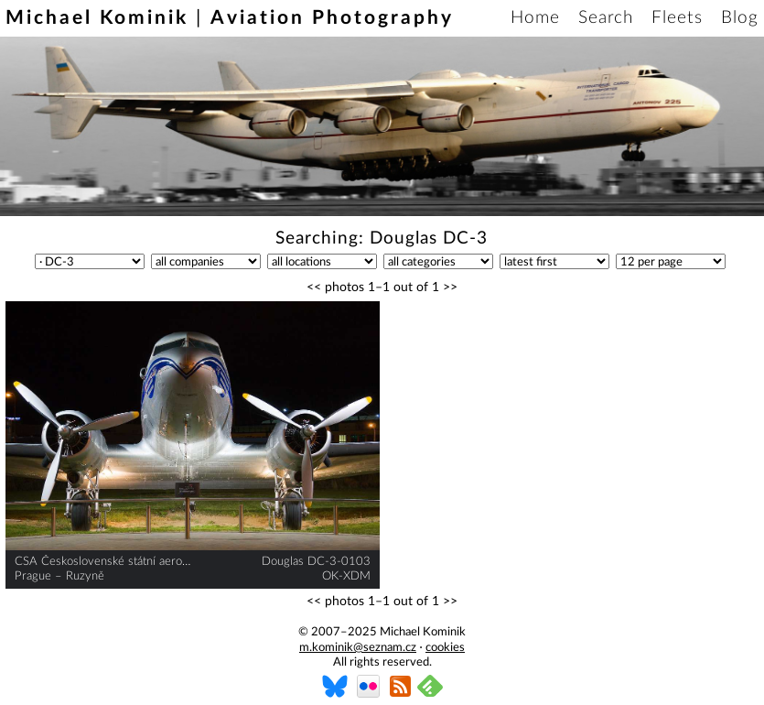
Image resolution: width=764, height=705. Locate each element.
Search (605, 18)
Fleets (677, 18)
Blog (740, 18)
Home (535, 18)
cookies (445, 648)
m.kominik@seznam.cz (357, 648)
